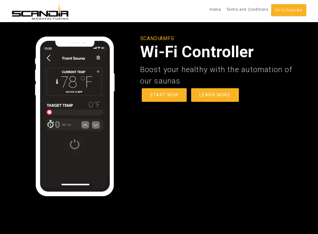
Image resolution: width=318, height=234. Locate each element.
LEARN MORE (215, 94)
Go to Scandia (288, 10)
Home (215, 9)
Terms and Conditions (247, 9)
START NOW (164, 94)
